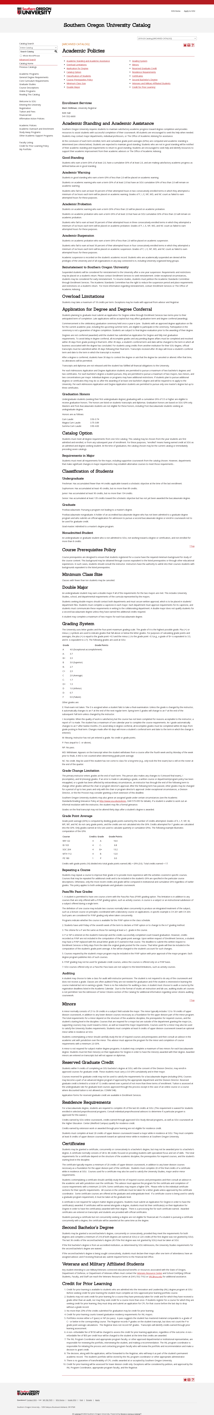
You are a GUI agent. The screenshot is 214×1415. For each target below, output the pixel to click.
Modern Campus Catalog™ (131, 1414)
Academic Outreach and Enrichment (36, 128)
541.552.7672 (47, 1400)
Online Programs (27, 91)
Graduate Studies (27, 84)
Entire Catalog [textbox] (26, 47)
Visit (81, 1400)
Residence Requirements (144, 72)
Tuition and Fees (27, 111)
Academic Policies (28, 125)
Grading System (139, 61)
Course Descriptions (29, 87)
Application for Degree (77, 68)
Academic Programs (29, 73)
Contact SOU (32, 1400)
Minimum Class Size (76, 83)
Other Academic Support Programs (36, 135)
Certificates (137, 76)
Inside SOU (72, 1400)
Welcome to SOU (27, 101)
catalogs (78, 1414)
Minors (135, 64)
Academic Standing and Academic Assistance (88, 61)
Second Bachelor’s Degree (145, 79)
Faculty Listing (26, 142)
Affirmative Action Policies (31, 118)
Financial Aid (25, 115)
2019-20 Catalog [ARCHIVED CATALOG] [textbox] (155, 38)
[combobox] (167, 38)
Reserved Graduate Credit (144, 68)
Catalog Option (74, 72)
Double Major (73, 87)
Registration (25, 108)
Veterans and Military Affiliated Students (151, 83)
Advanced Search (27, 59)
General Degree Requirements (33, 77)
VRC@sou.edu (155, 1276)
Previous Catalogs (28, 67)
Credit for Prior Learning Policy (34, 145)
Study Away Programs (30, 132)
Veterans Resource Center (149, 1273)
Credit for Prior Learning (143, 87)
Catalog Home (26, 63)
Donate (89, 1400)
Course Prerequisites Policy (80, 79)
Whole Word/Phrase (31, 55)
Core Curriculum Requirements (34, 80)
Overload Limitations (77, 64)
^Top (192, 546)
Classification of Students (79, 76)
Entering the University (30, 104)
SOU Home (60, 1400)
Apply (97, 1400)
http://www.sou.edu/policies (112, 801)
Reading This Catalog (29, 94)
